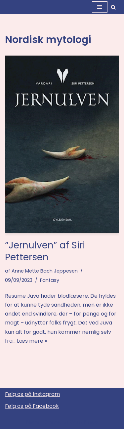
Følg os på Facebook (32, 406)
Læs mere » (32, 341)
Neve (32, 422)
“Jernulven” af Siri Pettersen (45, 251)
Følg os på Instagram (32, 394)
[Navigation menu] (99, 7)
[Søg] (113, 7)
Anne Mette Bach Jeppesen (45, 271)
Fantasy (49, 280)
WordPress (84, 422)
